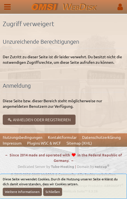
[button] (7, 6)
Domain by (93, 166)
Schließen (52, 191)
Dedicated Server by (46, 166)
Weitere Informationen (22, 191)
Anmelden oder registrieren (39, 119)
